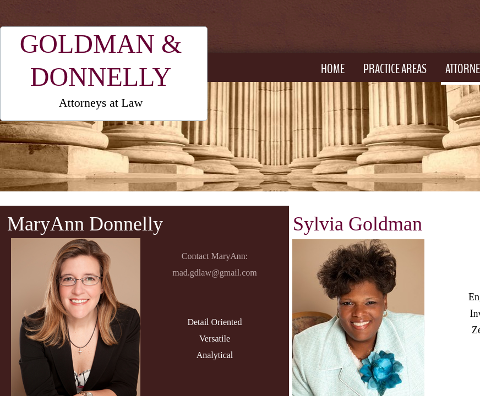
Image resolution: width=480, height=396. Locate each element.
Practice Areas (395, 69)
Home (333, 69)
